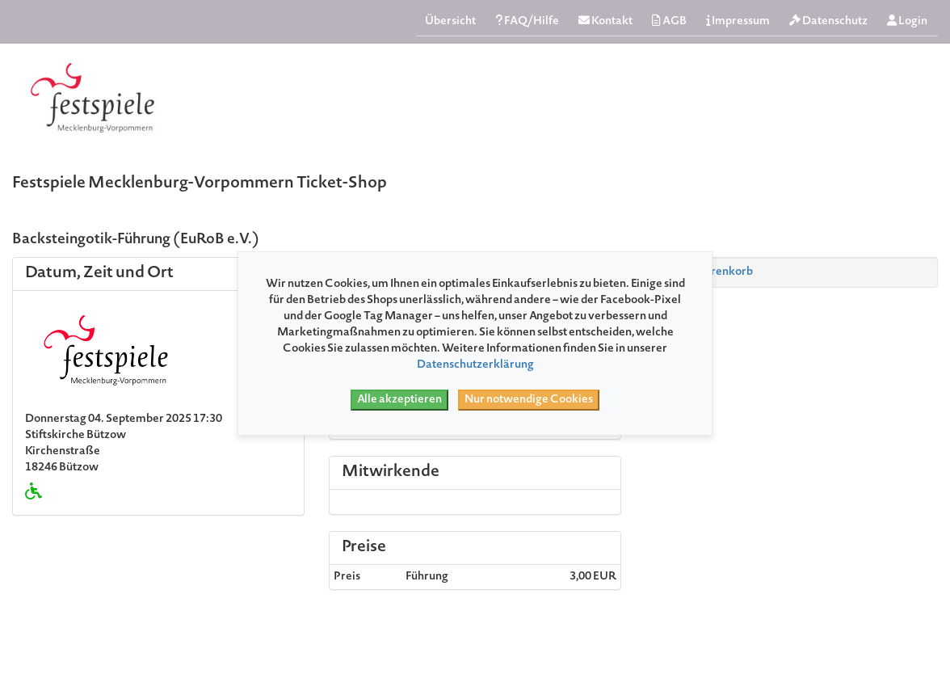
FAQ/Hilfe (527, 21)
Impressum (738, 21)
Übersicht (450, 21)
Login (907, 21)
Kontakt (605, 21)
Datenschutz (828, 21)
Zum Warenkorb (703, 272)
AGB (669, 21)
